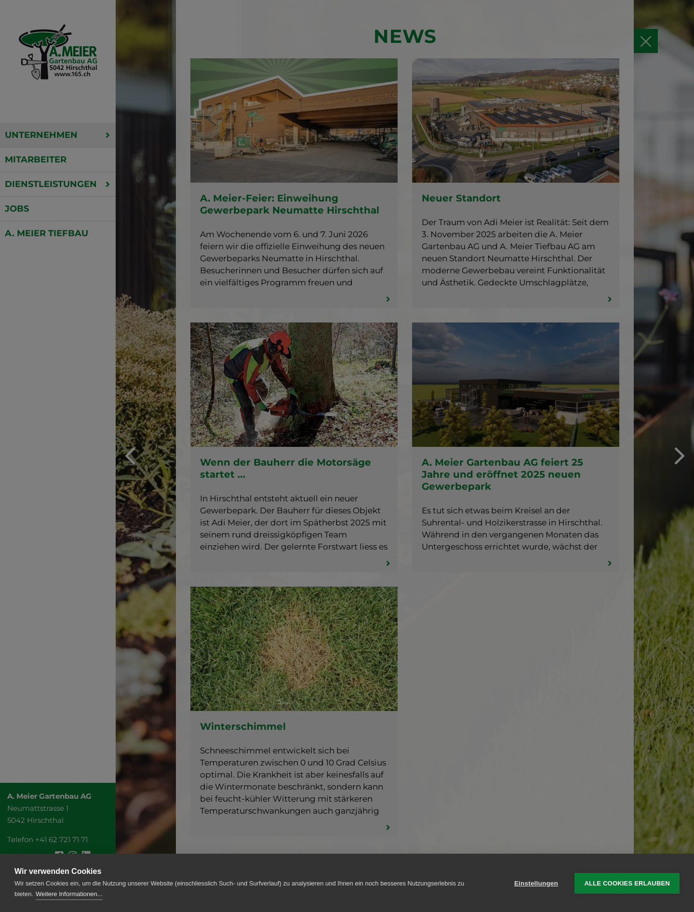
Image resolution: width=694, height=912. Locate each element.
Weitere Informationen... (69, 894)
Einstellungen (536, 882)
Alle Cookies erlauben (627, 882)
